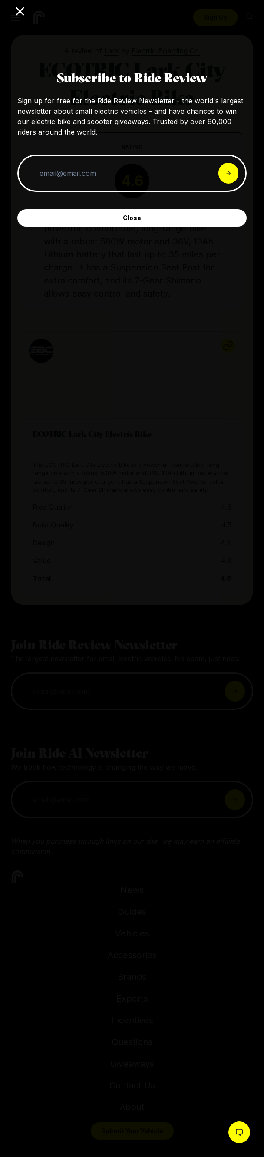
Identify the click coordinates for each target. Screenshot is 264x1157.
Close (132, 217)
